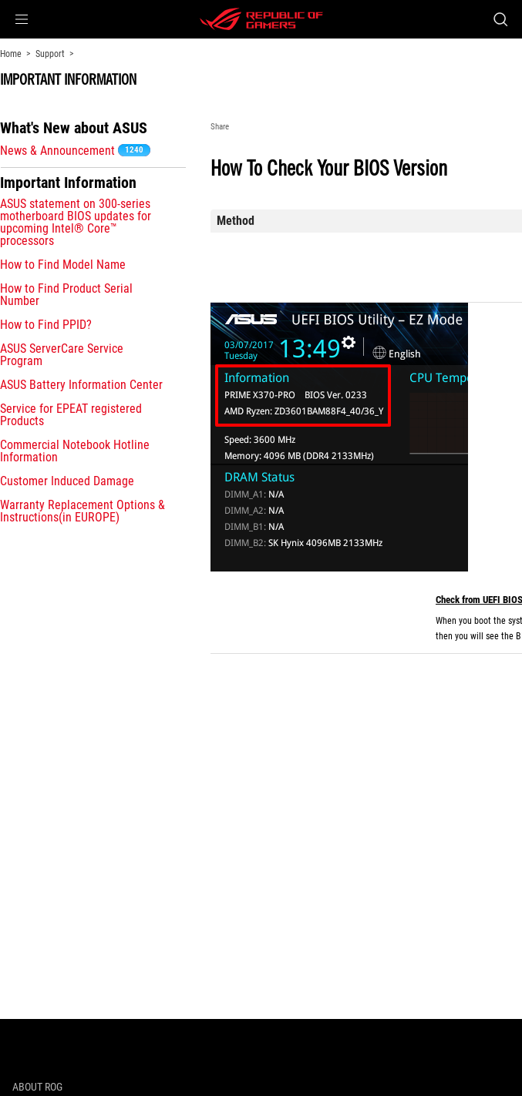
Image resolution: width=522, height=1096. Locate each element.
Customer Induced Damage (67, 481)
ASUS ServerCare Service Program (61, 354)
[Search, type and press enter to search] (500, 19)
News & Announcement (57, 150)
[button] (21, 19)
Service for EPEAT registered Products (71, 414)
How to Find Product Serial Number (66, 294)
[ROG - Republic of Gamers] (261, 19)
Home (11, 54)
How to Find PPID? (46, 324)
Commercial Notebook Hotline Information (75, 450)
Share (219, 127)
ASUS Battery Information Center (81, 384)
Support (50, 54)
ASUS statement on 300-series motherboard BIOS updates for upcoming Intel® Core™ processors (75, 222)
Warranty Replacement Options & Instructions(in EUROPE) (82, 511)
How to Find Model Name (63, 264)
